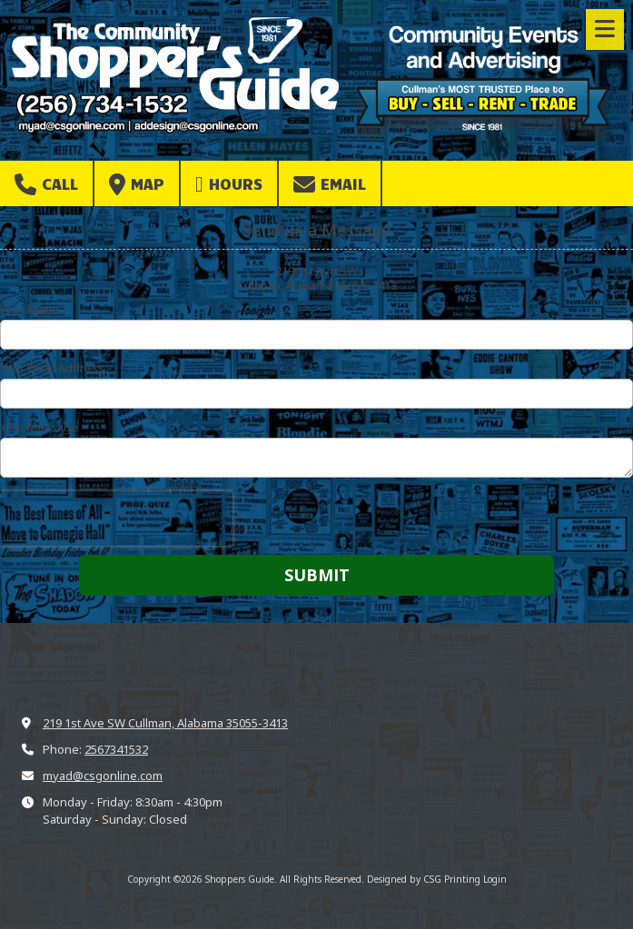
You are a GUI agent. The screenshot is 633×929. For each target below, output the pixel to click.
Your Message (39, 427)
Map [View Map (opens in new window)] (136, 184)
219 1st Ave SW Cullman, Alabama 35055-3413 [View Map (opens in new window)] (165, 723)
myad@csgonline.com (103, 775)
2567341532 (116, 749)
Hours (228, 184)
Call (46, 184)
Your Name (29, 308)
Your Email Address (52, 368)
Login (495, 879)
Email (329, 184)
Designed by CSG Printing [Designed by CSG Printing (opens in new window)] (423, 879)
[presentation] (116, 518)
